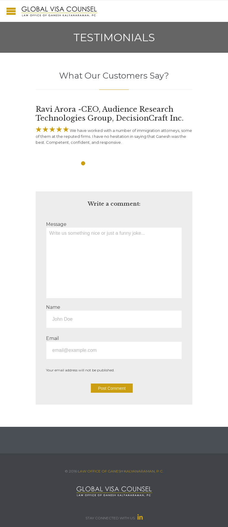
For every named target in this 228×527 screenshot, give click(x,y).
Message (56, 224)
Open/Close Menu (11, 11)
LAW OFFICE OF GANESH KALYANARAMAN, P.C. (121, 471)
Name (53, 307)
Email (52, 338)
